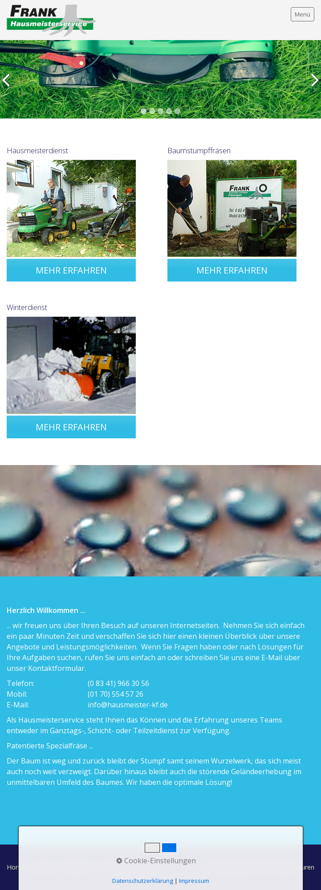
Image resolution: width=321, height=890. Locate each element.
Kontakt (43, 867)
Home (16, 867)
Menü (302, 14)
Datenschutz (119, 867)
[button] (71, 270)
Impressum (77, 867)
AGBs (152, 867)
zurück (8, 86)
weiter (312, 86)
